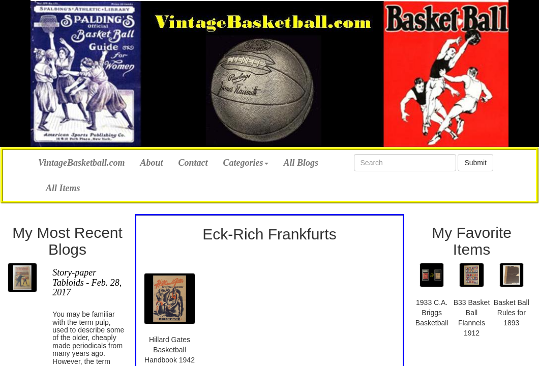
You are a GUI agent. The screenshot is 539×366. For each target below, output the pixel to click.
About (151, 163)
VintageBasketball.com (81, 161)
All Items (63, 188)
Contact (193, 163)
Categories (245, 163)
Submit (475, 163)
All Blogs (301, 163)
